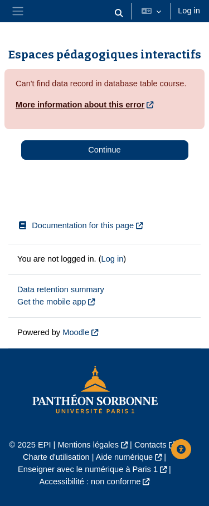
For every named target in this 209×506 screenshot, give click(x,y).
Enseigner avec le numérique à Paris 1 (88, 469)
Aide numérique (124, 457)
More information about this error (80, 104)
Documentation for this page (75, 225)
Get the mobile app (51, 301)
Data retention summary (60, 289)
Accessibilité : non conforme (90, 481)
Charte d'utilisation (56, 457)
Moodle (75, 332)
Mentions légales (88, 444)
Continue (104, 149)
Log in (189, 10)
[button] (119, 13)
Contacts (150, 444)
